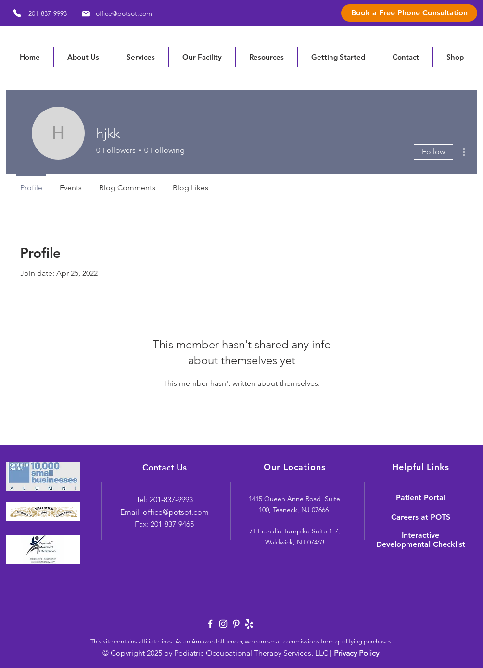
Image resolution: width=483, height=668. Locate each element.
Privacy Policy (356, 652)
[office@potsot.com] (115, 13)
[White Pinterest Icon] (236, 624)
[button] (266, 57)
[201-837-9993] (36, 13)
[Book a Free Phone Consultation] (409, 13)
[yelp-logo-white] (249, 624)
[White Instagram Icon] (223, 624)
